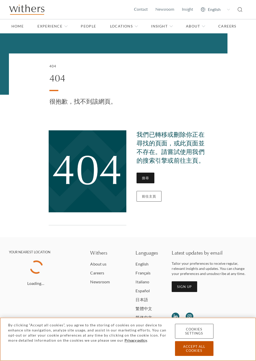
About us (98, 263)
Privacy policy (136, 340)
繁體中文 (144, 308)
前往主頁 (149, 196)
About (195, 26)
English (142, 263)
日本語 (142, 299)
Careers (227, 26)
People (88, 26)
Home (17, 26)
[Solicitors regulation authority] (233, 316)
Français (143, 272)
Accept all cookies (194, 348)
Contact (141, 9)
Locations (124, 26)
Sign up (184, 287)
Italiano (142, 281)
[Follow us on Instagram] (189, 316)
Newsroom (164, 9)
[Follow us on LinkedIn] (175, 316)
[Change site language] (215, 9)
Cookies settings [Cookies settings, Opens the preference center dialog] (194, 331)
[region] (128, 339)
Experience (52, 26)
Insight (187, 9)
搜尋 (145, 178)
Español (143, 290)
